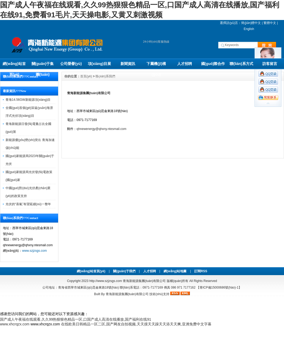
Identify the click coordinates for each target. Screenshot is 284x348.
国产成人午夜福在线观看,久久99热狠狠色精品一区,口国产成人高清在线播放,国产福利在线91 (75, 319)
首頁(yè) (86, 76)
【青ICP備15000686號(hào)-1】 (219, 287)
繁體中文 (269, 23)
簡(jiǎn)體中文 (251, 23)
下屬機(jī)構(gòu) (156, 65)
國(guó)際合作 (213, 64)
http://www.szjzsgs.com (105, 281)
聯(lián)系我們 (105, 76)
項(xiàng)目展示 (99, 65)
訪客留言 (269, 64)
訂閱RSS (200, 271)
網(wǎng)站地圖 (175, 271)
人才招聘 (184, 64)
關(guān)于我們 (124, 271)
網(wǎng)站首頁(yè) (14, 65)
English (249, 29)
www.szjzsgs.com (34, 251)
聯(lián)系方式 (241, 64)
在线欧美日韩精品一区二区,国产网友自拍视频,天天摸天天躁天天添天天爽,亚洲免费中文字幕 (136, 324)
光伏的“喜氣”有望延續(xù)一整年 (28, 204)
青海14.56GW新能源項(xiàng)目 (28, 100)
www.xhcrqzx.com (14, 324)
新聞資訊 (127, 64)
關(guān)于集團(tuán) (43, 65)
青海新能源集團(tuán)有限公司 (88, 93)
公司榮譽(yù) (71, 64)
